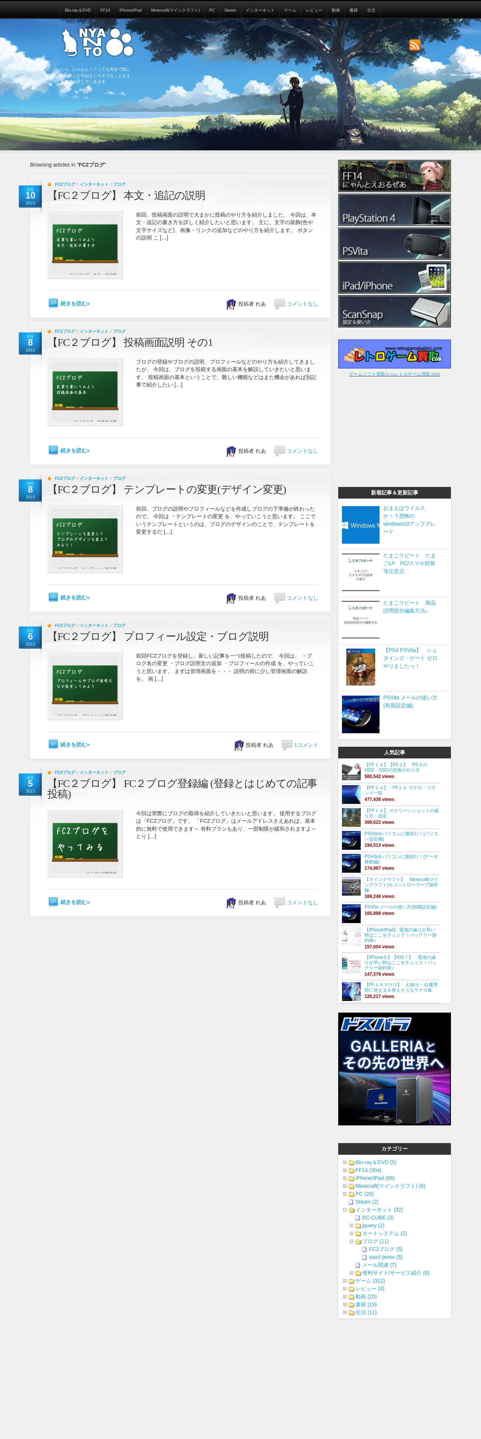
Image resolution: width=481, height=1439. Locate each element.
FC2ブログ (65, 184)
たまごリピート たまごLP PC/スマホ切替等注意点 (409, 563)
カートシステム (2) (384, 1233)
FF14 (105, 10)
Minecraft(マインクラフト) (175, 10)
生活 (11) (366, 1312)
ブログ (119, 184)
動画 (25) (366, 1296)
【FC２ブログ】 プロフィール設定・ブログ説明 (158, 636)
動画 (336, 10)
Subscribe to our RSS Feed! (415, 45)
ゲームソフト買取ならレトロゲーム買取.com (394, 374)
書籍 (353, 10)
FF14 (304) (368, 1170)
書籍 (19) (366, 1304)
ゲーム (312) (370, 1281)
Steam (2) (366, 1202)
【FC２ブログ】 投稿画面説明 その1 (130, 342)
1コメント (306, 745)
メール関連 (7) (379, 1265)
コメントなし (302, 304)
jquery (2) (373, 1225)
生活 (371, 10)
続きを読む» (75, 303)
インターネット (260, 10)
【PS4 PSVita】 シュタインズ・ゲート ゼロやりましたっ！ (410, 658)
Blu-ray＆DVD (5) (375, 1162)
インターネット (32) (379, 1210)
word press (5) (385, 1257)
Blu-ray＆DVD (78, 10)
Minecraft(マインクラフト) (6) (390, 1186)
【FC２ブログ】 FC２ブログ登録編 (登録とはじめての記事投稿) (182, 789)
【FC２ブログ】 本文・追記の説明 (126, 195)
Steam (230, 10)
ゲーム (290, 10)
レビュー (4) (369, 1289)
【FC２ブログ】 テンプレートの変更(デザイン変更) (166, 489)
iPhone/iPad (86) (375, 1178)
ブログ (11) (375, 1241)
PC (212, 10)
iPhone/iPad (130, 10)
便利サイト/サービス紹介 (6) (396, 1273)
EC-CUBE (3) (378, 1218)
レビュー (314, 10)
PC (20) (364, 1194)
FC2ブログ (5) (385, 1249)
